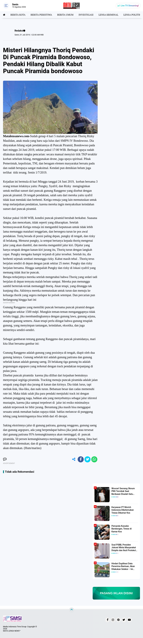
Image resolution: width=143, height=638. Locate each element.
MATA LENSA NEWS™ (12, 631)
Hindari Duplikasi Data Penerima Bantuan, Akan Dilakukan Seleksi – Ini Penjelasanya (123, 566)
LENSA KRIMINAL (108, 14)
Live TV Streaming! (130, 5)
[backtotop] (71, 610)
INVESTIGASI (86, 14)
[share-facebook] (81, 459)
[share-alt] (74, 459)
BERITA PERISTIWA (41, 14)
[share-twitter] (87, 459)
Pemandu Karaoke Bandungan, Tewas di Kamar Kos (121, 529)
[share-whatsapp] (94, 459)
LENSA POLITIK (132, 14)
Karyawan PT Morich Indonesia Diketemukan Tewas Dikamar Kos (122, 510)
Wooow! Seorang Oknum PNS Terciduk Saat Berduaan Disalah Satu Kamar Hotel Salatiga (123, 491)
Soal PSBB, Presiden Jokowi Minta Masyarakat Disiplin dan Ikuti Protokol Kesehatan (123, 548)
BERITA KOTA (17, 14)
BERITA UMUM (65, 14)
